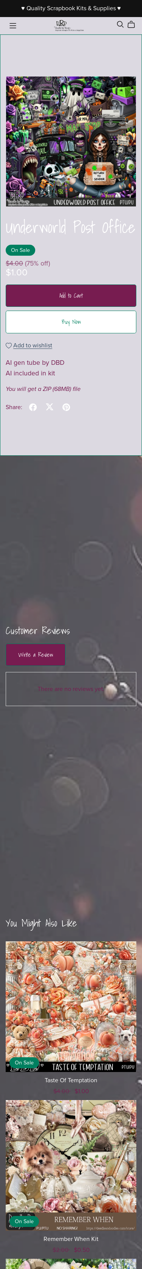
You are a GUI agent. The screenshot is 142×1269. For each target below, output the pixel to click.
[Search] (120, 24)
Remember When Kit (71, 1239)
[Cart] (134, 24)
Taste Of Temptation (71, 1080)
